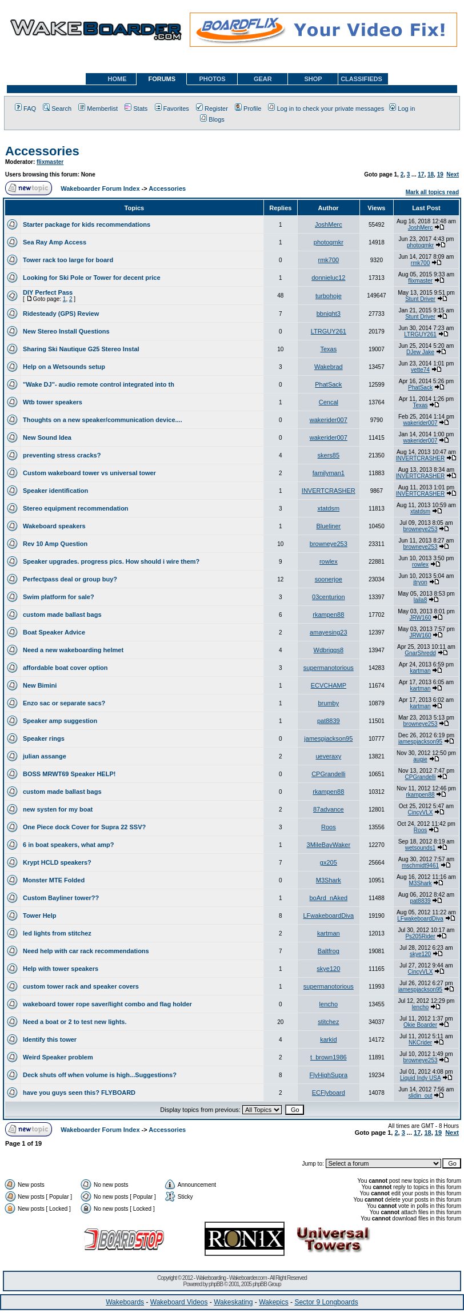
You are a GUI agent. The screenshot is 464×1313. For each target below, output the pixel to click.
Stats (136, 108)
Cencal (328, 402)
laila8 (420, 600)
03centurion (328, 596)
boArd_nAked (328, 897)
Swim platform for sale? (58, 596)
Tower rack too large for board (68, 259)
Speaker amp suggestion (60, 720)
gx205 (328, 862)
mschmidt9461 (420, 865)
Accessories (42, 151)
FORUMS (161, 78)
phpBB (216, 1284)
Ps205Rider (420, 936)
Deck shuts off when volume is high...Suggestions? (100, 1074)
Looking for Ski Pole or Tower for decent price (92, 277)
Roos (328, 827)
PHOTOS (212, 78)
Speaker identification (55, 490)
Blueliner (328, 526)
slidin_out (420, 1096)
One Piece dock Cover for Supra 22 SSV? (84, 827)
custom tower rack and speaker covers (81, 986)
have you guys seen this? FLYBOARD (79, 1092)
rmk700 (328, 259)
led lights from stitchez (57, 933)
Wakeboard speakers (54, 526)
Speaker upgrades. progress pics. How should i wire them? (111, 561)
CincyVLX (420, 812)
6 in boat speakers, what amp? (68, 844)
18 (430, 174)
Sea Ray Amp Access (54, 242)
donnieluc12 (328, 277)
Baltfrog (328, 950)
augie (420, 759)
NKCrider (420, 1042)
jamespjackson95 (328, 738)
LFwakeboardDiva (328, 915)
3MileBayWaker (329, 844)
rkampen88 (328, 614)
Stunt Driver (420, 299)
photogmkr (328, 242)
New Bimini (40, 685)
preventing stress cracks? (62, 455)
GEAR (263, 78)
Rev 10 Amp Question (55, 543)
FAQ (25, 108)
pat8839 (328, 720)
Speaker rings (44, 738)
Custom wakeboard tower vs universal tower (89, 472)
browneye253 (420, 529)
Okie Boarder (420, 1025)
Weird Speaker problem (58, 1057)
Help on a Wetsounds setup (64, 366)
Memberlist (98, 108)
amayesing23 (328, 632)
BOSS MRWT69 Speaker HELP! (69, 773)
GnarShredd (420, 653)
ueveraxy (329, 756)
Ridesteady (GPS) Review (61, 313)
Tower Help (39, 915)
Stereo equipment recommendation (76, 508)
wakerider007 (328, 419)
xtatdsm (329, 508)
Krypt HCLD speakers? (57, 862)
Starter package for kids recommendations (86, 224)
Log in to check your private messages (326, 108)
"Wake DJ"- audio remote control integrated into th (98, 384)
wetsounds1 (420, 848)
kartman (420, 671)
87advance (328, 809)
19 (440, 174)
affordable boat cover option (65, 667)
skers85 (329, 455)
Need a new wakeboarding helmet (73, 650)
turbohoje (328, 295)
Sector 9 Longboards (326, 1302)
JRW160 (420, 618)
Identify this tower (50, 1039)
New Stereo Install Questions (66, 331)
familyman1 (329, 472)
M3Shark (328, 880)
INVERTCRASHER (420, 458)
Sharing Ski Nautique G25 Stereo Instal (81, 349)
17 (421, 174)
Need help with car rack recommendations (86, 950)
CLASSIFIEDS (361, 78)
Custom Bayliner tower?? (61, 897)
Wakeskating (233, 1302)
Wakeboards (125, 1302)
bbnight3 (329, 313)
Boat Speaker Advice (54, 632)
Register (212, 108)
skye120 (420, 954)
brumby (328, 703)
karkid (328, 1039)
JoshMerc (328, 224)
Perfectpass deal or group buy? (70, 579)
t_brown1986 (328, 1057)
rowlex (328, 561)
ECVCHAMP (328, 685)
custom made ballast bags (62, 614)
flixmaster (50, 162)
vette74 (420, 370)
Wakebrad (328, 366)
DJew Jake (420, 352)
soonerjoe (328, 579)
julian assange (44, 756)
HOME (117, 78)
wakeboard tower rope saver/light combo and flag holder (107, 1004)
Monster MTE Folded (54, 880)
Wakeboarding (211, 1278)
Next (452, 174)
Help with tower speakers (60, 968)
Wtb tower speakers (52, 402)
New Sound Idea (47, 437)
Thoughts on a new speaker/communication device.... (102, 419)
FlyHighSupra (329, 1074)
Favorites (172, 108)
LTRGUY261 (328, 331)
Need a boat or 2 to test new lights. (75, 1021)
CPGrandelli (328, 773)
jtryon (420, 582)
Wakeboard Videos (179, 1302)
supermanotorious (328, 667)
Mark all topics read (432, 192)
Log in (402, 108)
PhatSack (328, 384)
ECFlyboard (328, 1092)
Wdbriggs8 (329, 650)
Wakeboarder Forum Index (100, 188)
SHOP (313, 78)
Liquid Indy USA (420, 1078)
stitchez (328, 1021)
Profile (248, 108)
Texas (328, 349)
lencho (328, 1004)
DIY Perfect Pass (48, 292)
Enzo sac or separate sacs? (64, 703)
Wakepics (274, 1302)
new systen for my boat (58, 809)
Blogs (212, 119)
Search (57, 108)
